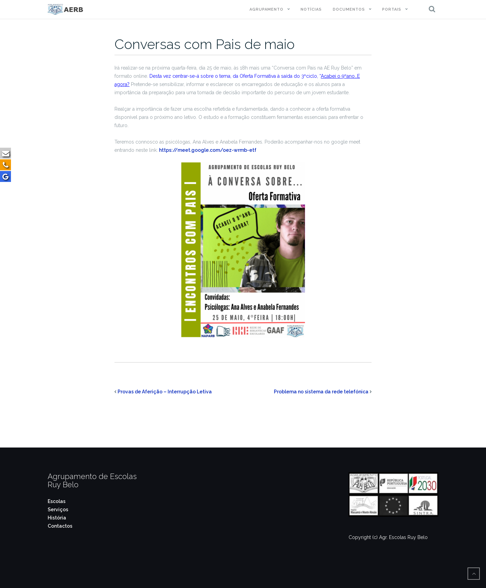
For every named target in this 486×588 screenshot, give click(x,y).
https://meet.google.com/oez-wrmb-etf (207, 150)
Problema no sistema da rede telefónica (321, 391)
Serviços (58, 509)
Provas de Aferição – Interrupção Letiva (165, 391)
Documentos (349, 9)
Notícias (311, 9)
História (57, 517)
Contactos (60, 526)
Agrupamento (266, 9)
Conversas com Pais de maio (204, 44)
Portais (391, 9)
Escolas (56, 501)
